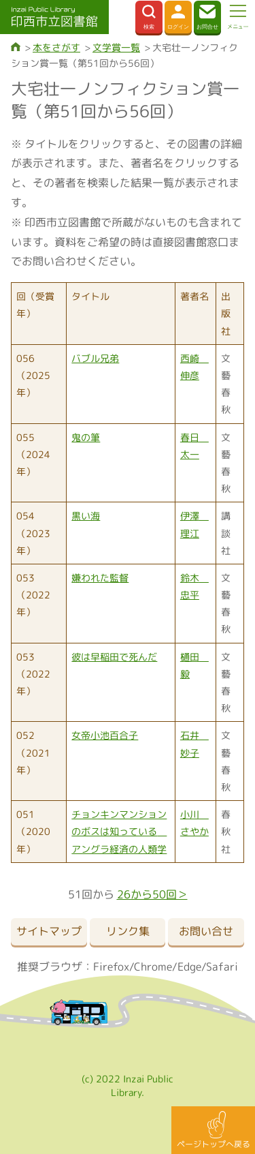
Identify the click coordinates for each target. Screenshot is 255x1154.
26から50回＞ (152, 894)
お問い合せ (206, 931)
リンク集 (128, 931)
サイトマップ (49, 931)
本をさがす (56, 47)
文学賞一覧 (116, 47)
